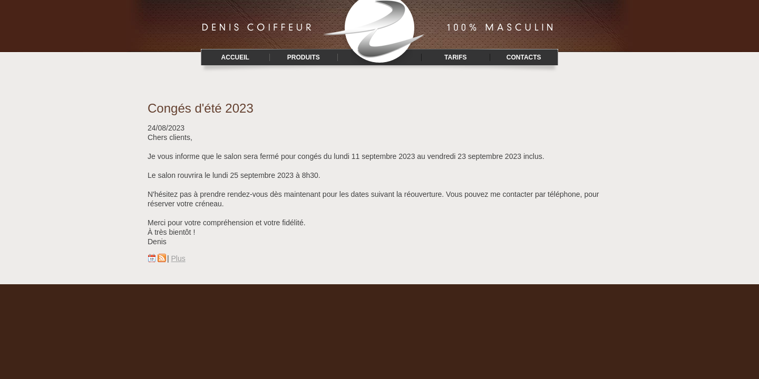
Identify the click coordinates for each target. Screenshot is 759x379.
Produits (303, 57)
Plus (178, 258)
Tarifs (455, 57)
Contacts (524, 57)
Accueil (235, 57)
